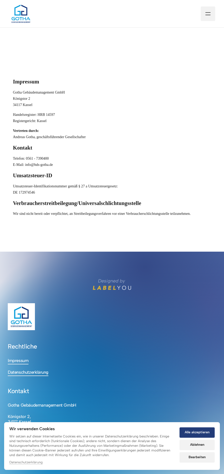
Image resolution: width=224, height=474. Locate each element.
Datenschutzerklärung (26, 462)
